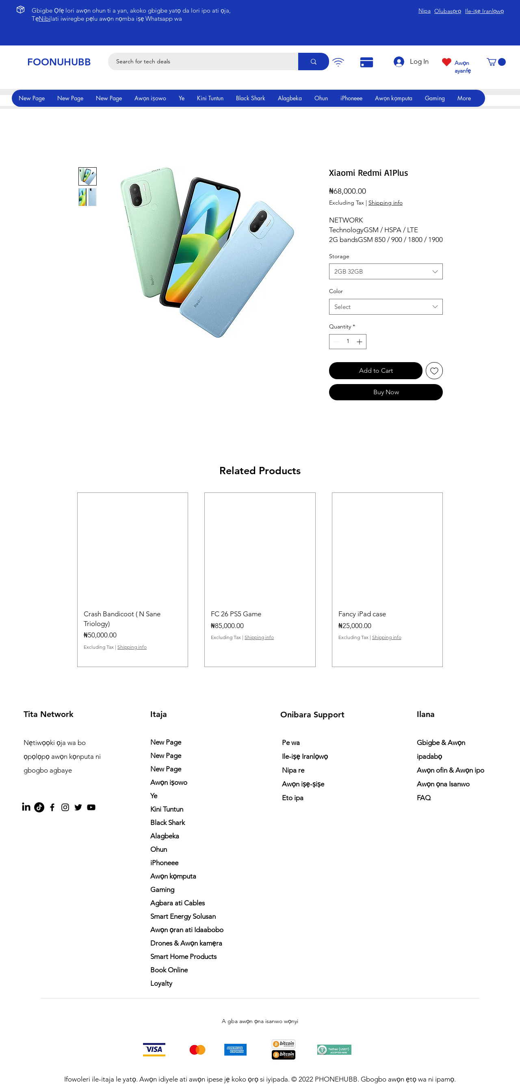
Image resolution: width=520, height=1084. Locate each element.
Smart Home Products (183, 956)
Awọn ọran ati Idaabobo (186, 930)
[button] (496, 62)
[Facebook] (52, 807)
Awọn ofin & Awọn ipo (450, 770)
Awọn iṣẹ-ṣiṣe (303, 784)
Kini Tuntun (166, 809)
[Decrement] (335, 342)
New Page (165, 742)
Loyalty (161, 983)
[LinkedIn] (26, 807)
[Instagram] (65, 807)
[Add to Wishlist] (434, 370)
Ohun (158, 849)
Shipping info (385, 202)
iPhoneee (164, 863)
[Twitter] (78, 807)
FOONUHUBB (59, 62)
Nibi (44, 18)
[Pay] (338, 62)
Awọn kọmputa (173, 876)
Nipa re (293, 770)
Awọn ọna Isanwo (444, 784)
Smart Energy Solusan (183, 916)
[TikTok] (39, 807)
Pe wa (291, 743)
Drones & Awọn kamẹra (186, 943)
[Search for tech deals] (198, 61)
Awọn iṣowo (168, 782)
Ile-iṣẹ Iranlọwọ (305, 756)
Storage (339, 256)
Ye (153, 796)
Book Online (169, 970)
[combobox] (386, 271)
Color (336, 291)
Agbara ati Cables (177, 903)
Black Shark (167, 822)
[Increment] (360, 342)
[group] (260, 579)
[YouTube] (91, 807)
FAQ (424, 798)
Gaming (162, 889)
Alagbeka (164, 836)
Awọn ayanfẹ (463, 66)
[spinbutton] (347, 342)
